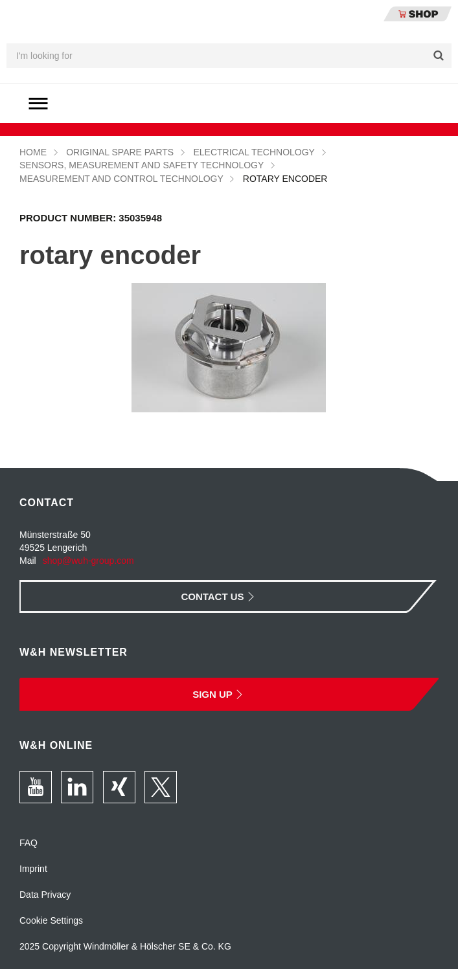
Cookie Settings (51, 920)
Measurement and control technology (121, 178)
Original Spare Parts (120, 152)
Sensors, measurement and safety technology (141, 165)
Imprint (33, 868)
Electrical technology (253, 152)
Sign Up (219, 694)
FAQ (28, 843)
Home (33, 152)
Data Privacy (45, 894)
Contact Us (219, 596)
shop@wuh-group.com (88, 560)
